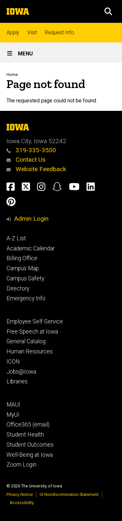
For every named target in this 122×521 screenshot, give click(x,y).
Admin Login (31, 218)
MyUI (13, 414)
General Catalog (26, 341)
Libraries (17, 381)
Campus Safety (25, 278)
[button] (108, 11)
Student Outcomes (30, 444)
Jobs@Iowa (21, 371)
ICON (13, 361)
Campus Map (23, 268)
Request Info (59, 32)
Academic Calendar (31, 248)
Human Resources (30, 351)
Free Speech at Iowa (32, 331)
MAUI (13, 404)
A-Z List (16, 238)
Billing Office (22, 258)
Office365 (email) (28, 424)
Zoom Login (21, 464)
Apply (13, 32)
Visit (32, 32)
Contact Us (26, 159)
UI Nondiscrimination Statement (69, 494)
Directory (18, 288)
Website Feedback (36, 169)
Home (12, 74)
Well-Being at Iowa (30, 455)
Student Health (25, 434)
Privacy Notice (20, 494)
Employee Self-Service (35, 321)
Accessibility (22, 502)
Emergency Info (26, 298)
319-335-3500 (31, 150)
